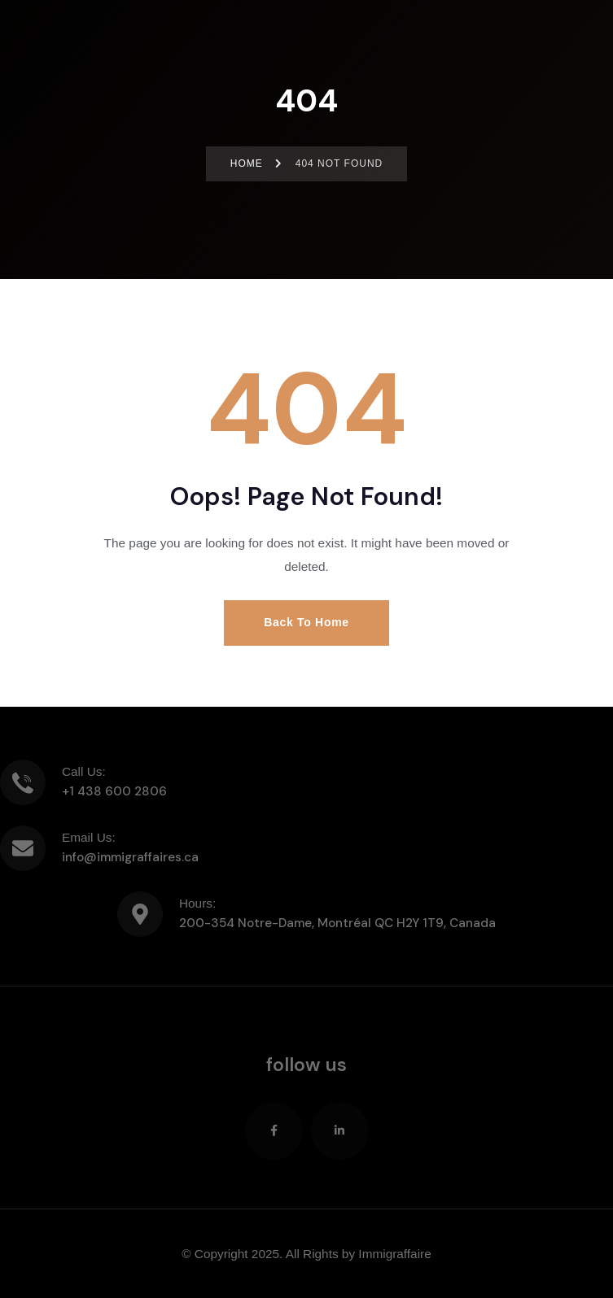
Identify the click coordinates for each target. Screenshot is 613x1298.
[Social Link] (274, 1131)
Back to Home (306, 622)
